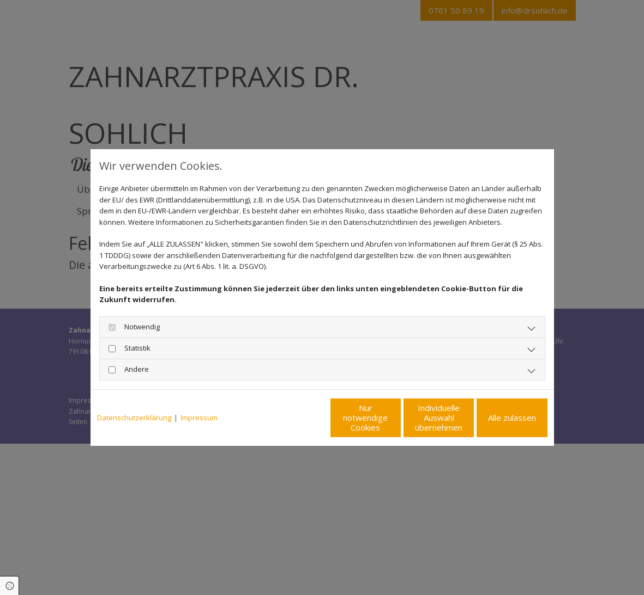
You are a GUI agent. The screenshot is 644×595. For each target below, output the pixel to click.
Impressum (199, 417)
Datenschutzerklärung (134, 417)
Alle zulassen (497, 417)
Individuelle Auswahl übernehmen (393, 417)
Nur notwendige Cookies (290, 417)
